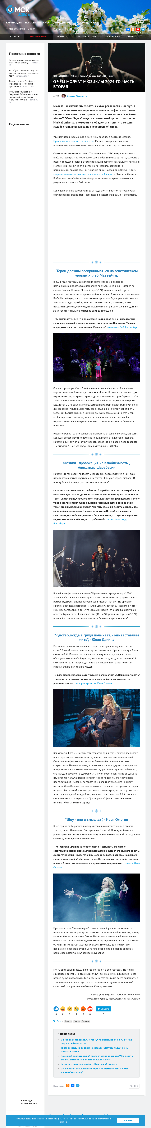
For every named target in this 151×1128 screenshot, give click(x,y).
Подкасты (62, 37)
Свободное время (38, 37)
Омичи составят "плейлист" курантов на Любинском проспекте (22, 84)
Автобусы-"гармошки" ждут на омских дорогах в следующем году (23, 73)
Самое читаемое (63, 22)
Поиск (139, 22)
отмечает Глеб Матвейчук (122, 327)
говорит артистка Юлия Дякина (94, 683)
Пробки (80, 29)
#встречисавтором (87, 37)
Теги (58, 1021)
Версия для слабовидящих (29, 1102)
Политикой (63, 1121)
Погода (57, 29)
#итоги (76, 1021)
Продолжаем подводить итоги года (73, 141)
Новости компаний (37, 22)
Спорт (131, 37)
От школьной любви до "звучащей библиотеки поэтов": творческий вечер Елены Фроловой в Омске (24, 95)
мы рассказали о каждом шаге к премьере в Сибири (82, 174)
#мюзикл (86, 1021)
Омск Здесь (18, 10)
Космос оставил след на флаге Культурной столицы (89, 1063)
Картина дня (14, 22)
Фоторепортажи (86, 22)
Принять (127, 1120)
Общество (15, 37)
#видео (68, 1021)
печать (111, 76)
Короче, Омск (113, 37)
